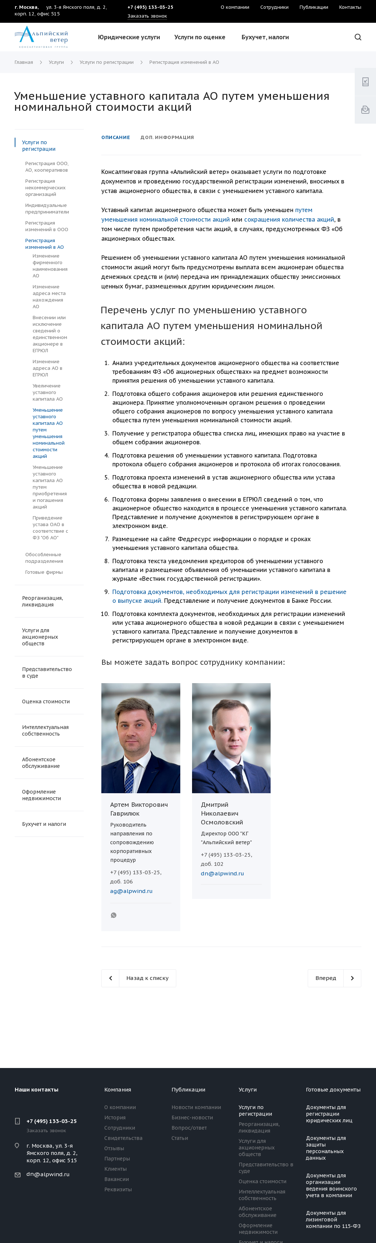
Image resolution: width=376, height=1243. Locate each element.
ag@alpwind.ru (131, 890)
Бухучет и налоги (44, 824)
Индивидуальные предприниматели (47, 208)
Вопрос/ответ (189, 1127)
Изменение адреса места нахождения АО (49, 297)
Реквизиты (118, 1189)
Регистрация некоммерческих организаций (45, 187)
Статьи (179, 1138)
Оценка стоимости (46, 701)
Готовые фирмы (44, 572)
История (115, 1117)
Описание (115, 137)
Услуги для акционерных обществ (40, 637)
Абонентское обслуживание (41, 762)
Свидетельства (123, 1138)
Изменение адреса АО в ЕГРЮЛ (47, 368)
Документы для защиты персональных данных (326, 1148)
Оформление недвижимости (41, 795)
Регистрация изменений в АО (44, 243)
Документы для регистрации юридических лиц (329, 1114)
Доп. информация (167, 137)
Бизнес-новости (192, 1117)
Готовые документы (333, 1089)
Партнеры (117, 1158)
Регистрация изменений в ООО (46, 226)
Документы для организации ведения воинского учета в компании (331, 1185)
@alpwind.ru (52, 1174)
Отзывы (114, 1148)
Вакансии (116, 1179)
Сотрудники (119, 1127)
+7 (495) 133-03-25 (51, 1121)
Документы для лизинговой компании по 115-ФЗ (333, 1219)
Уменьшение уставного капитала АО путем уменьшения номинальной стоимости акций (49, 433)
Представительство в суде (47, 672)
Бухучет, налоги (265, 37)
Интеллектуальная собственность (45, 730)
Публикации (188, 1089)
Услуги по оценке (199, 37)
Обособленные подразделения (44, 557)
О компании (120, 1107)
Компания (117, 1089)
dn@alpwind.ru (222, 873)
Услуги (248, 1089)
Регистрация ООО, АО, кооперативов (47, 166)
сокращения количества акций (289, 219)
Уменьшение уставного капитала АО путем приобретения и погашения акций (50, 487)
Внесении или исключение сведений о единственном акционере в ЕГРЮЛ (50, 334)
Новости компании (196, 1107)
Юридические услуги (129, 37)
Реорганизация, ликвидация (42, 601)
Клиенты (115, 1169)
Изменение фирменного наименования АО (50, 266)
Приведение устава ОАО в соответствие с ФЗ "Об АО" (50, 528)
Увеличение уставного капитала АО (48, 392)
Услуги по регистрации (38, 145)
